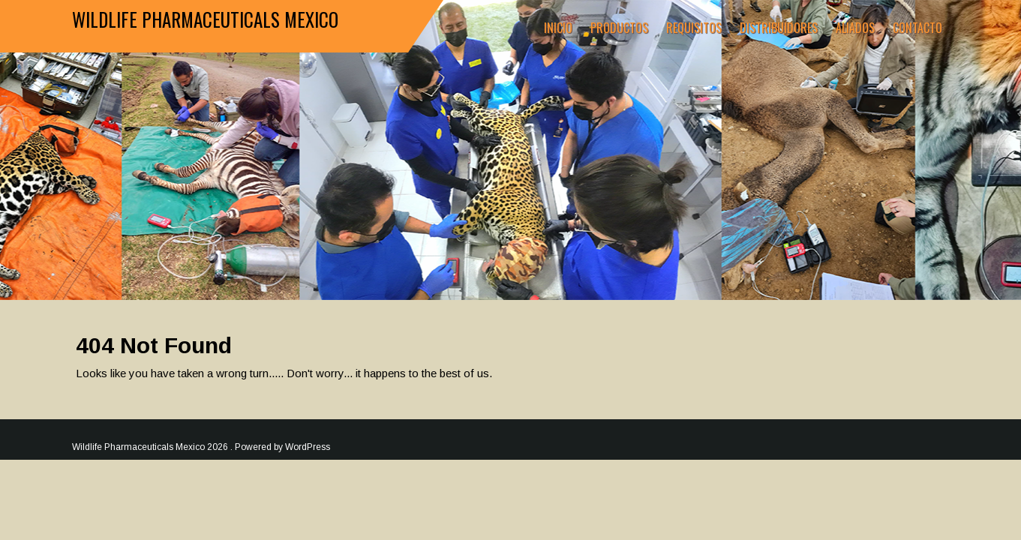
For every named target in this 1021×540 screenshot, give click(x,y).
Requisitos (694, 28)
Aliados (855, 28)
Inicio (558, 28)
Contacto (917, 28)
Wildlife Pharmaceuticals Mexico (205, 19)
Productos (619, 28)
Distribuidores (779, 28)
